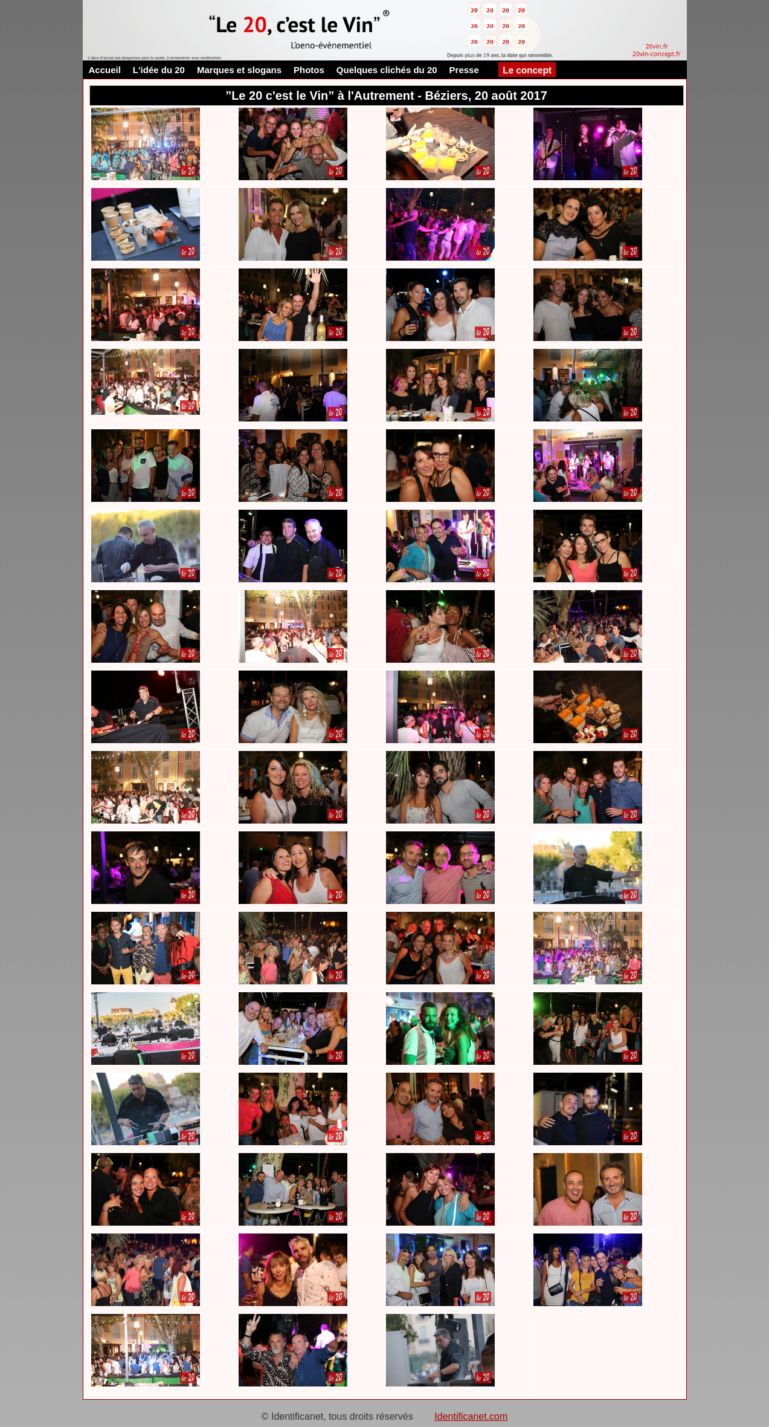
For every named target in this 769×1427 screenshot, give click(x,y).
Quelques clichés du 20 (386, 70)
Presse (464, 70)
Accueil (105, 70)
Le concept (527, 70)
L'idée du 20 (159, 70)
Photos (309, 70)
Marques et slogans (239, 70)
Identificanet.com (470, 1416)
